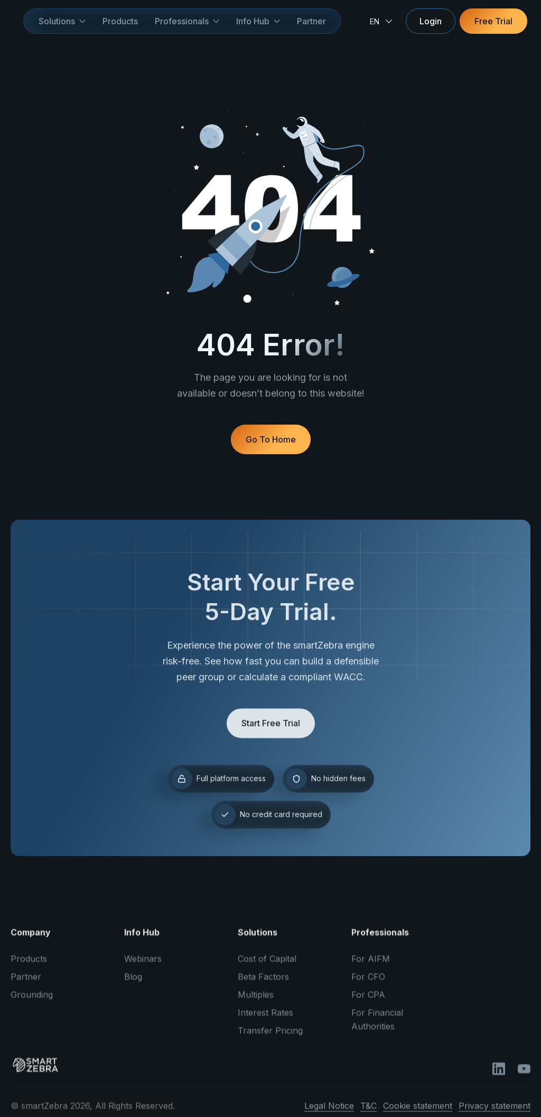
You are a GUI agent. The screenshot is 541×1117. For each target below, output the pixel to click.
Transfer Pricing (270, 1036)
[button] (62, 21)
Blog (133, 982)
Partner (311, 21)
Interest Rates (265, 1018)
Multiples (256, 1000)
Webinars (143, 964)
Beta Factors (263, 982)
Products (120, 21)
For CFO (368, 982)
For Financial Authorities (377, 1025)
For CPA (368, 1000)
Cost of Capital (267, 964)
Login (430, 21)
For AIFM (370, 964)
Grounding (32, 1000)
